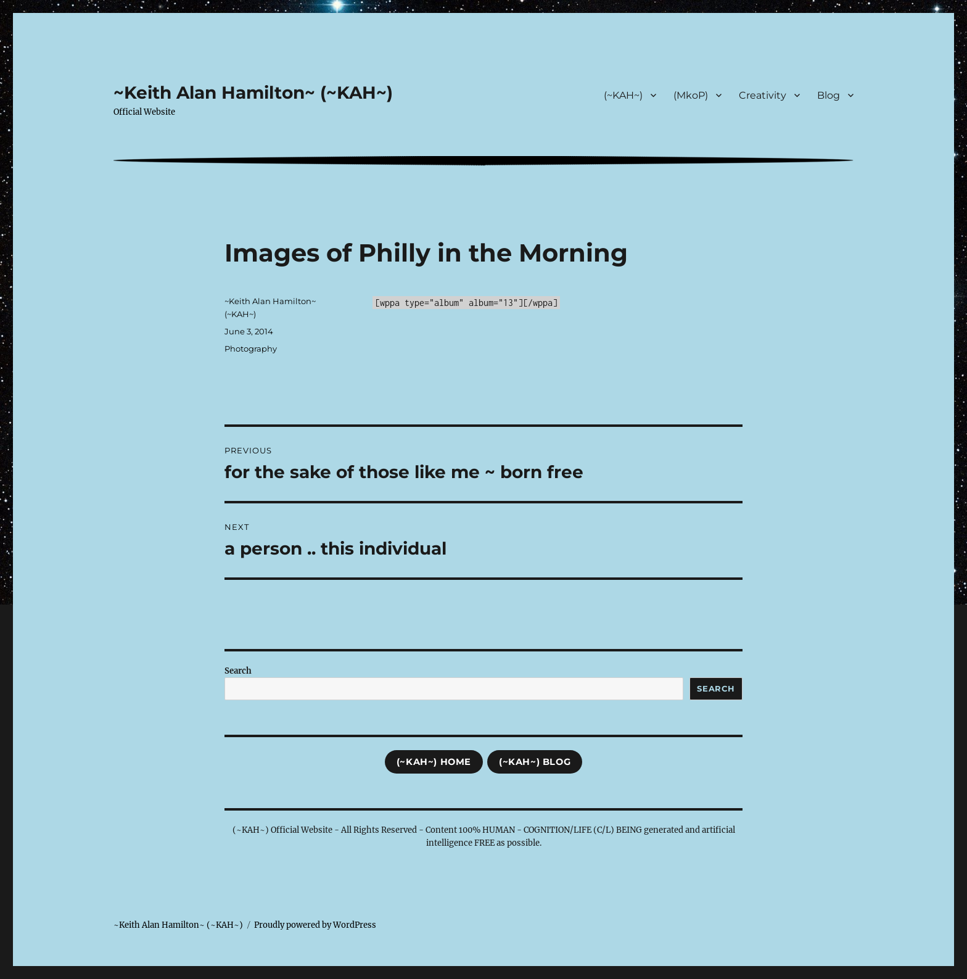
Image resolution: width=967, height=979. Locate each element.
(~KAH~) (623, 95)
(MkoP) (690, 95)
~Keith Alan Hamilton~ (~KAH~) (253, 92)
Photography (250, 348)
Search (238, 671)
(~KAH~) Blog (534, 761)
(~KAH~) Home (434, 761)
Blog (828, 95)
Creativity (762, 95)
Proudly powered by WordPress (315, 925)
